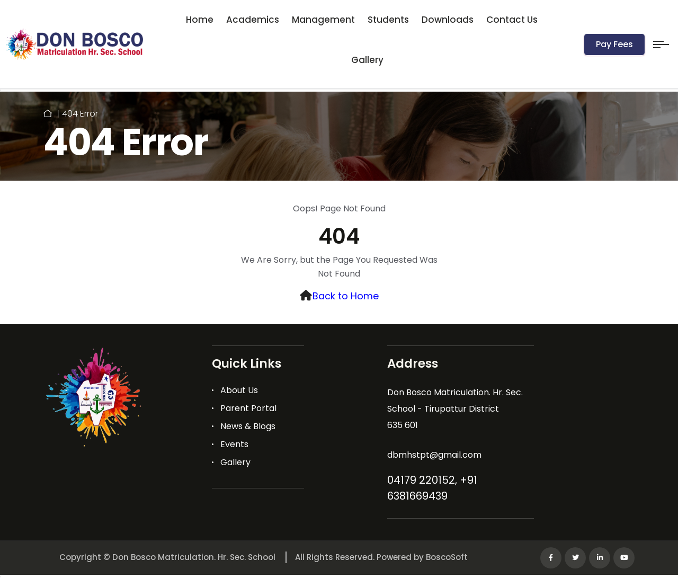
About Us (239, 390)
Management (323, 19)
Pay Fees (614, 44)
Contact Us (512, 19)
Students (388, 19)
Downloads (448, 19)
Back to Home (346, 296)
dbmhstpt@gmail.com (434, 455)
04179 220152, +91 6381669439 (432, 488)
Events (234, 444)
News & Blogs (247, 426)
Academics (252, 19)
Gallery (367, 60)
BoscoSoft (447, 557)
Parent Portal (248, 408)
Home (199, 19)
